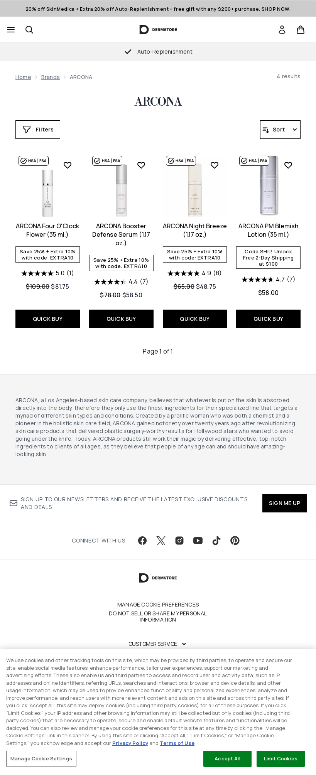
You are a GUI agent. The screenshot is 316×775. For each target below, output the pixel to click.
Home (23, 77)
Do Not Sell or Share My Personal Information (158, 616)
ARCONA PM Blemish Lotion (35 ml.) (268, 230)
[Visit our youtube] (198, 540)
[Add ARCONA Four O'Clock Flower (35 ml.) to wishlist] (67, 165)
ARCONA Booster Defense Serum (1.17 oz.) (121, 234)
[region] (158, 712)
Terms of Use (177, 743)
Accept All (227, 758)
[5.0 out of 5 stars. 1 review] (47, 273)
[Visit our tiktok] (216, 540)
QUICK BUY (48, 318)
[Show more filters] (37, 129)
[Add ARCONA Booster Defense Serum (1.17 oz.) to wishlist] (141, 165)
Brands (50, 77)
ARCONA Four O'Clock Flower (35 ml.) (47, 230)
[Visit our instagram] (179, 540)
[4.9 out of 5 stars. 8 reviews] (194, 273)
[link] (282, 29)
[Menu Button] (10, 29)
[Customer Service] (158, 644)
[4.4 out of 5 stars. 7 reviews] (121, 281)
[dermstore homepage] (158, 29)
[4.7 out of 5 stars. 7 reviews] (269, 279)
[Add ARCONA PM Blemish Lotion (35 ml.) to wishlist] (288, 165)
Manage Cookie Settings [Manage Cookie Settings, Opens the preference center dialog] (41, 758)
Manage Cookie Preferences (158, 604)
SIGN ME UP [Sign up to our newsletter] (284, 503)
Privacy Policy (130, 743)
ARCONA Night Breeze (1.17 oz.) (195, 230)
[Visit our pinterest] (235, 540)
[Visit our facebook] (142, 540)
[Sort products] (280, 129)
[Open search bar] (29, 29)
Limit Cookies (280, 758)
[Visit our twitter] (161, 540)
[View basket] (300, 29)
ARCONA (158, 102)
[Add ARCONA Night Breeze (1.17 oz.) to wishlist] (214, 165)
